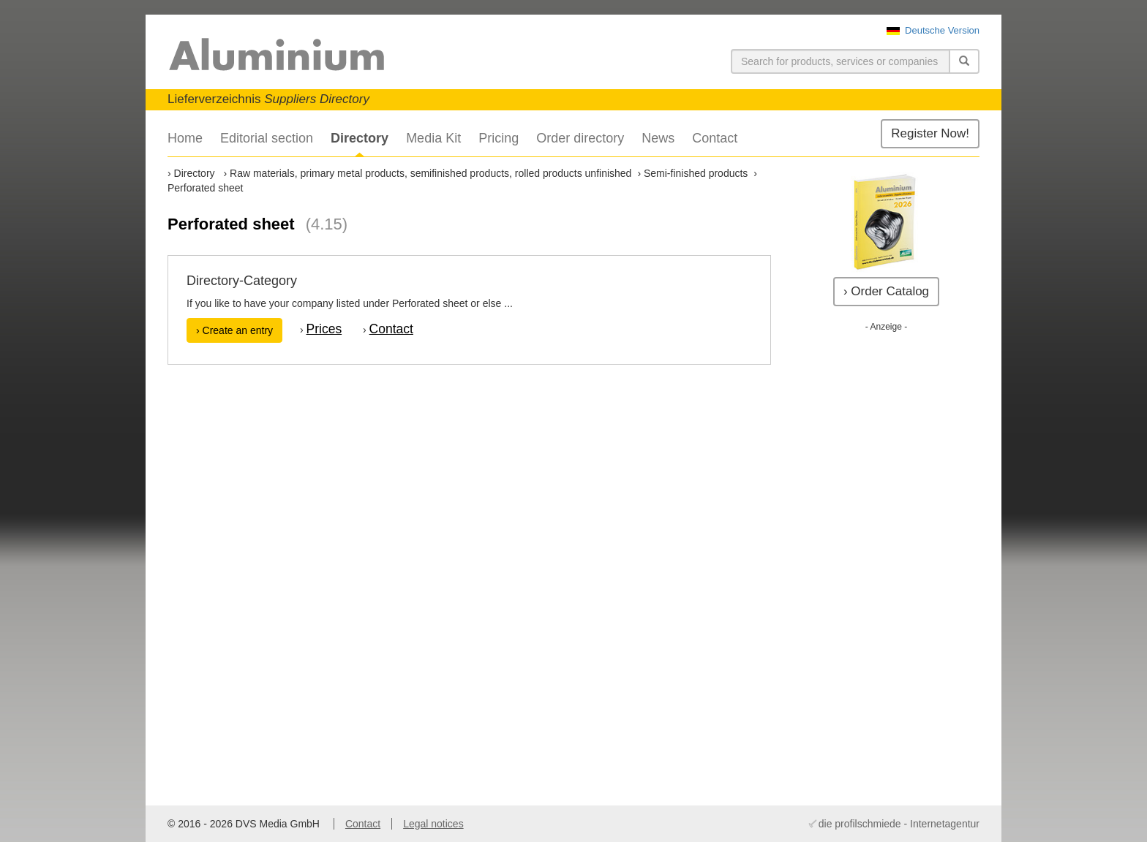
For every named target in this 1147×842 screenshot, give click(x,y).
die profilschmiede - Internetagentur (899, 824)
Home (185, 138)
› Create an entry (234, 330)
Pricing (498, 138)
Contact (714, 138)
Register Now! (930, 133)
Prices (324, 329)
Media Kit (433, 138)
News (658, 138)
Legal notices (433, 824)
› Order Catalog (886, 291)
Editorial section (266, 138)
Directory (359, 138)
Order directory (580, 138)
